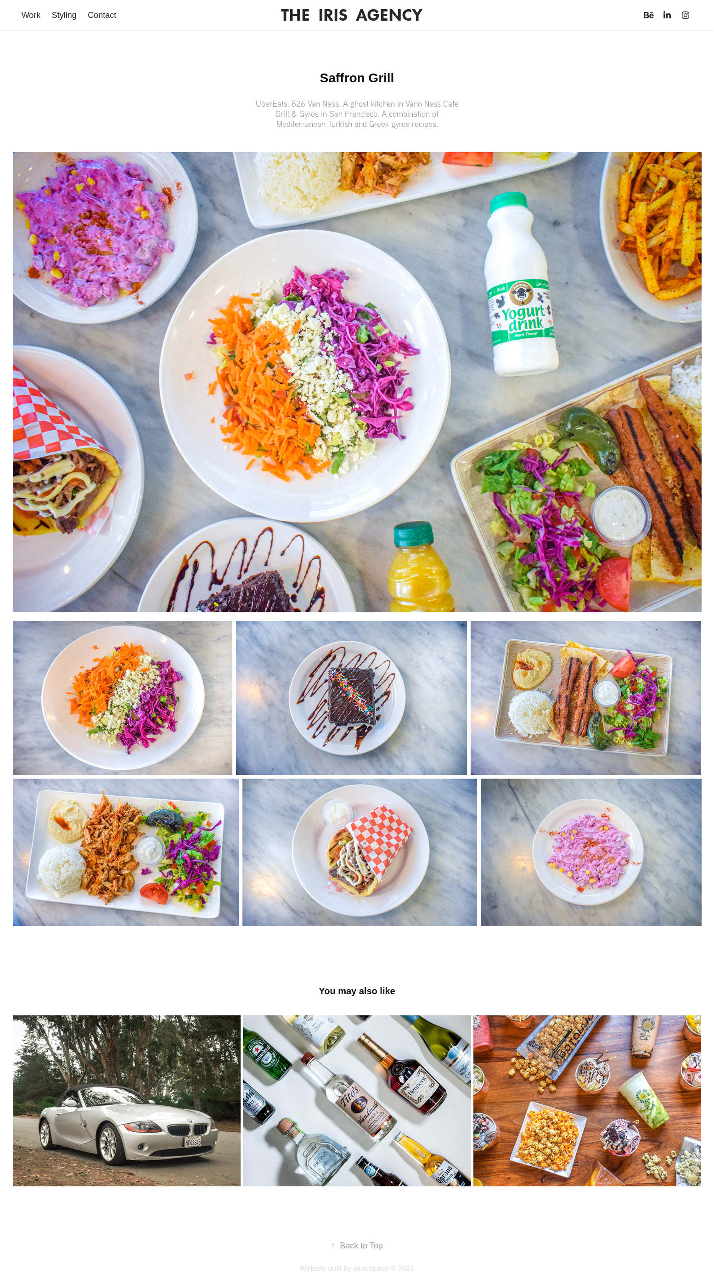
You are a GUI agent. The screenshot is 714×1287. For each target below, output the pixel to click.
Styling (64, 15)
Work (31, 15)
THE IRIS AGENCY (351, 15)
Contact (102, 15)
